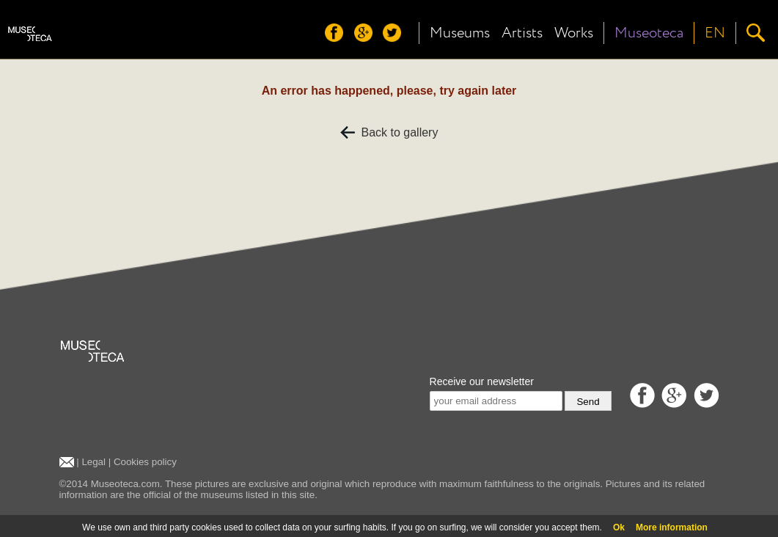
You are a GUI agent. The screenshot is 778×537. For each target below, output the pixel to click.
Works (573, 33)
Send (587, 401)
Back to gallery (389, 132)
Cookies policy (145, 461)
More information (672, 527)
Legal (93, 461)
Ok (619, 527)
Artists (522, 33)
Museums (460, 33)
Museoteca (648, 33)
